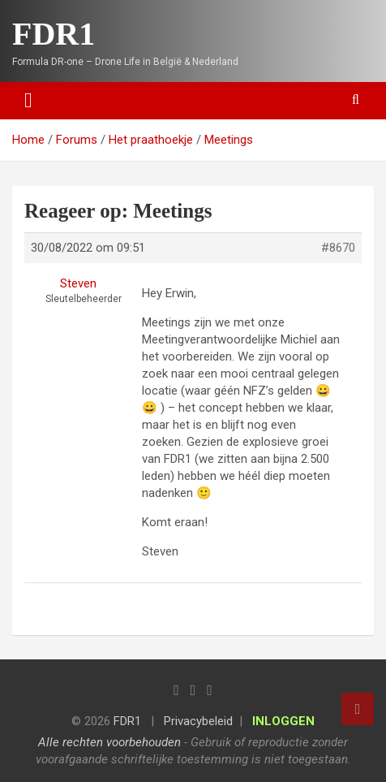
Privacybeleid (198, 721)
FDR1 (53, 33)
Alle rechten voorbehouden (109, 742)
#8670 (338, 247)
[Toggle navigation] (28, 100)
